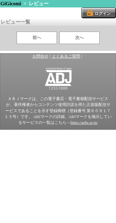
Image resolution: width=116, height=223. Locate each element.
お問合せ (40, 56)
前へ (36, 37)
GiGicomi (11, 3)
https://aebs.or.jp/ (84, 122)
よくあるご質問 (66, 56)
